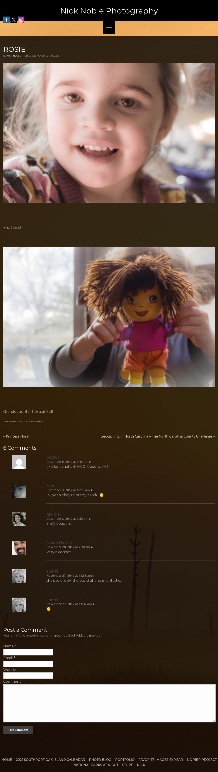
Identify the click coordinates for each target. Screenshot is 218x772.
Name (8, 646)
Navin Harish (59, 543)
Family (39, 421)
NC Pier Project (201, 760)
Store (127, 765)
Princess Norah (17, 436)
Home (7, 760)
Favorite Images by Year (160, 760)
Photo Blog (100, 760)
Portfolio (125, 760)
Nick (141, 765)
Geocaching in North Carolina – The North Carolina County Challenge (158, 436)
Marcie (53, 514)
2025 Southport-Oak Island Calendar (50, 760)
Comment (12, 681)
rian (50, 486)
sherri (52, 571)
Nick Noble (14, 55)
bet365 (53, 457)
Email (8, 658)
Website (10, 670)
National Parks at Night (95, 765)
